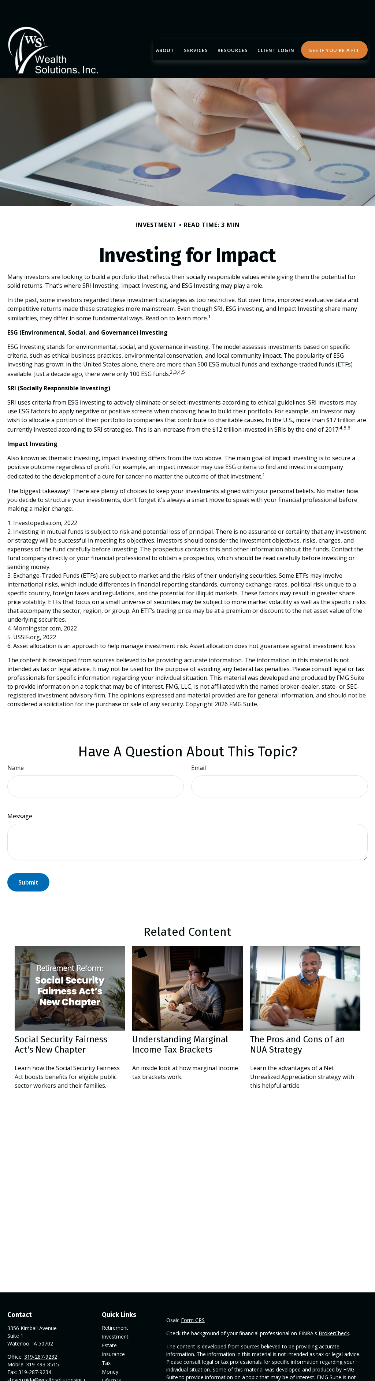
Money (110, 1349)
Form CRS (193, 1298)
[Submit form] (28, 860)
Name (15, 746)
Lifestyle (112, 1358)
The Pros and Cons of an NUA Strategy (297, 1022)
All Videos (113, 1376)
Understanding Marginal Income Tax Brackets (180, 1022)
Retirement (115, 1305)
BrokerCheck (334, 1311)
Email (198, 746)
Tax (106, 1340)
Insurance (113, 1332)
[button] (165, 27)
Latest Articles (118, 1367)
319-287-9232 (40, 1334)
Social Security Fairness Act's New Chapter (61, 1022)
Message (19, 794)
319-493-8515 (42, 1342)
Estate (109, 1323)
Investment (115, 1314)
